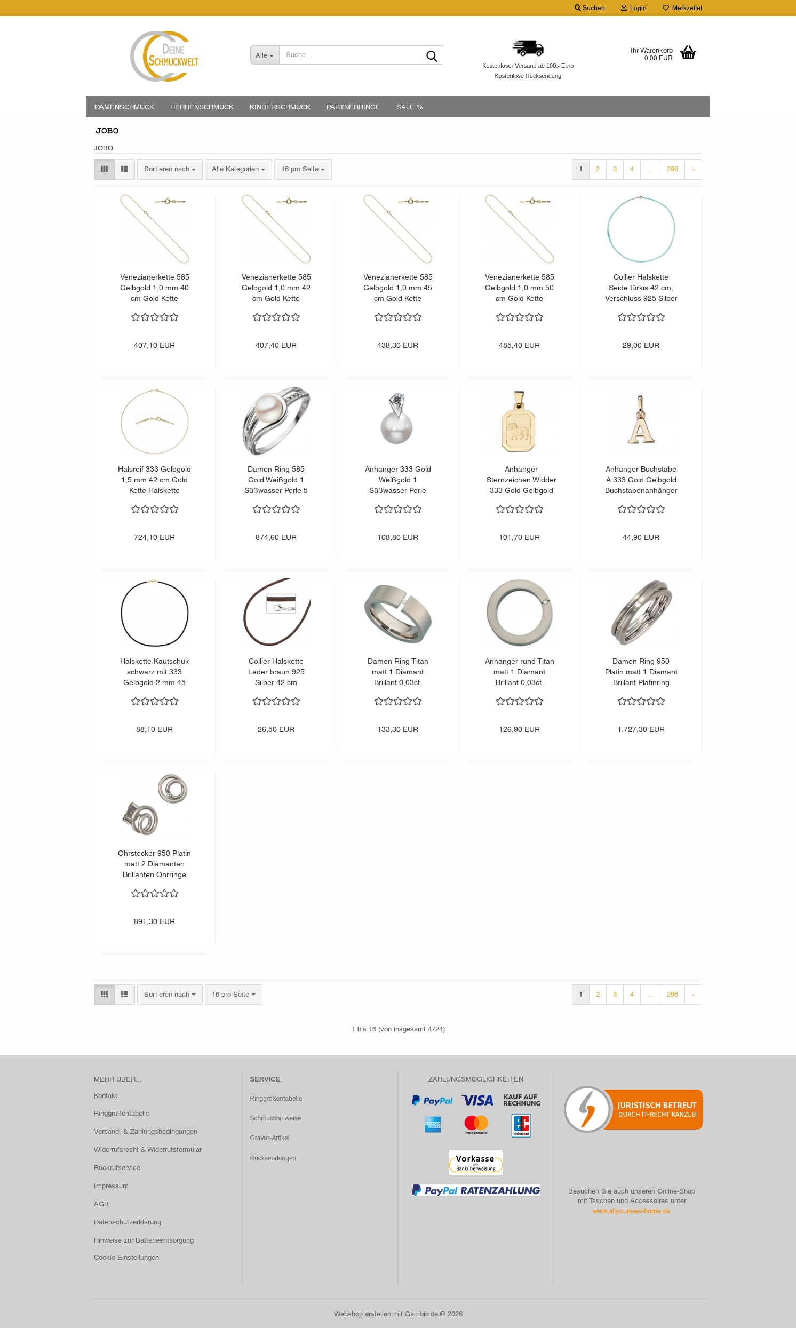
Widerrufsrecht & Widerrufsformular (148, 1150)
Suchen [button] (590, 8)
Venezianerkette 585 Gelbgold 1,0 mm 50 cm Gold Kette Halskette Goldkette (519, 288)
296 (672, 169)
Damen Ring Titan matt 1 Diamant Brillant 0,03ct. (398, 672)
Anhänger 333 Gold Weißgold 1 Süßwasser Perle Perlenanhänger (398, 480)
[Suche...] (264, 55)
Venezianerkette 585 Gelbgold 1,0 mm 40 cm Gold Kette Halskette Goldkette (154, 288)
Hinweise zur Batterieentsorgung (144, 1240)
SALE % (409, 107)
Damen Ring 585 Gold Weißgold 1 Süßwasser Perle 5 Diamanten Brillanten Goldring (276, 480)
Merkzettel (682, 8)
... (650, 169)
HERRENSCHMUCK (202, 107)
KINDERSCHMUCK (280, 107)
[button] (104, 169)
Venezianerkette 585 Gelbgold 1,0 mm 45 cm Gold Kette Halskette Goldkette (398, 288)
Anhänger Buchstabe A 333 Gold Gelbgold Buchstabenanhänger (641, 480)
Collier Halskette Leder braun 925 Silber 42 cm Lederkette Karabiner (276, 672)
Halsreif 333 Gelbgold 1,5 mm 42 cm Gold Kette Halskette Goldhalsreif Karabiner (154, 480)
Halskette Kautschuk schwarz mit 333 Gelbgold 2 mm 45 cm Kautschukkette (154, 672)
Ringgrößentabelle (121, 1113)
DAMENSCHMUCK (124, 107)
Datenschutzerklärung (127, 1222)
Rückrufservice (117, 1168)
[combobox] (170, 169)
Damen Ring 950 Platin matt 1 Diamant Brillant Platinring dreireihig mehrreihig (641, 672)
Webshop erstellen (362, 1314)
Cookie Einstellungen (126, 1257)
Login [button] (634, 8)
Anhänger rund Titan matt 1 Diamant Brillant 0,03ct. (519, 672)
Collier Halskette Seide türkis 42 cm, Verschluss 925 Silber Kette (641, 288)
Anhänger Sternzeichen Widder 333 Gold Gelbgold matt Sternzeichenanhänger (521, 480)
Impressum (111, 1186)
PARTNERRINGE (353, 107)
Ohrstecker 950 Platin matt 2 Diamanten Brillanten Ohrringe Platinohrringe (154, 864)
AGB (101, 1204)
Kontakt (105, 1096)
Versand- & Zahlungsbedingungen (145, 1131)
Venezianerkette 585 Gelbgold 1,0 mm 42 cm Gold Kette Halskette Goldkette (276, 288)
